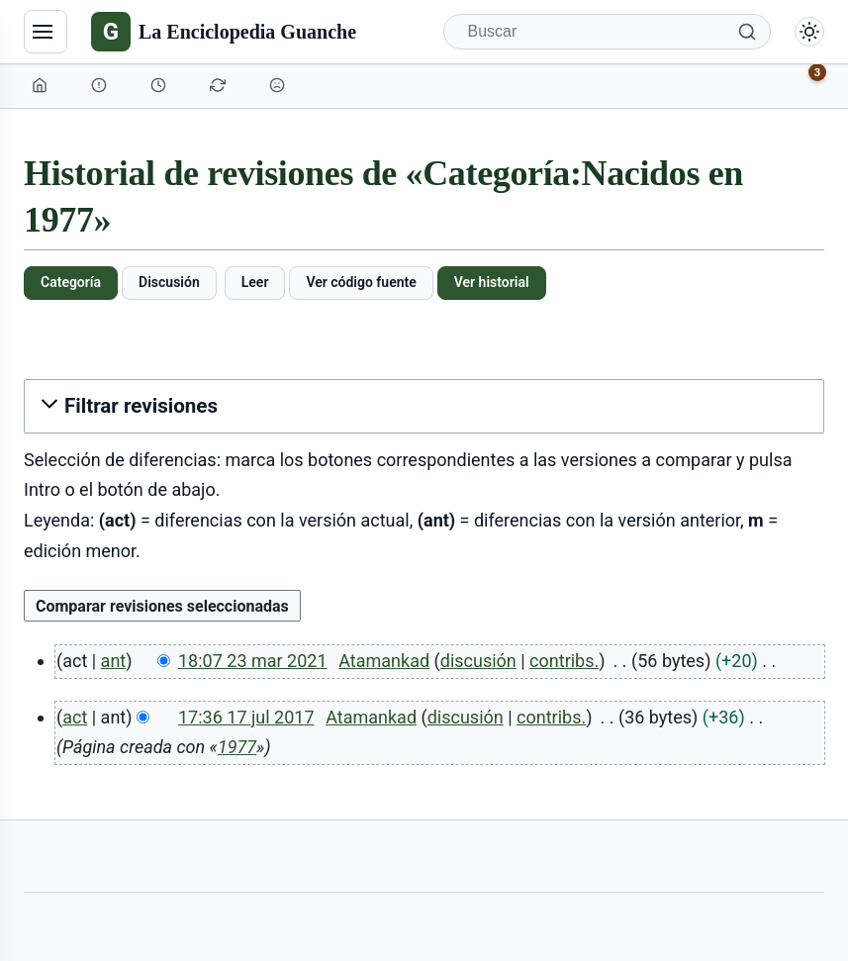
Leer (255, 282)
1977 (237, 746)
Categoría (71, 282)
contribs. (564, 660)
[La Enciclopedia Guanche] (223, 31)
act (74, 717)
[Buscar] (607, 31)
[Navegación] (45, 31)
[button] (424, 406)
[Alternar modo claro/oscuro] (809, 32)
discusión (478, 660)
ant (114, 660)
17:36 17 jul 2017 (246, 717)
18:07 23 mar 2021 (253, 660)
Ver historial (491, 282)
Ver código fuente (361, 282)
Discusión (169, 282)
